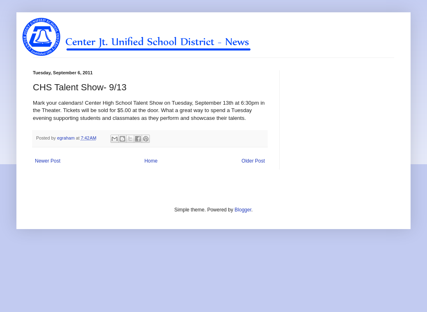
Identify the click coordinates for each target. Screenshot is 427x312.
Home (151, 161)
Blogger (242, 210)
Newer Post (47, 161)
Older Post (253, 161)
